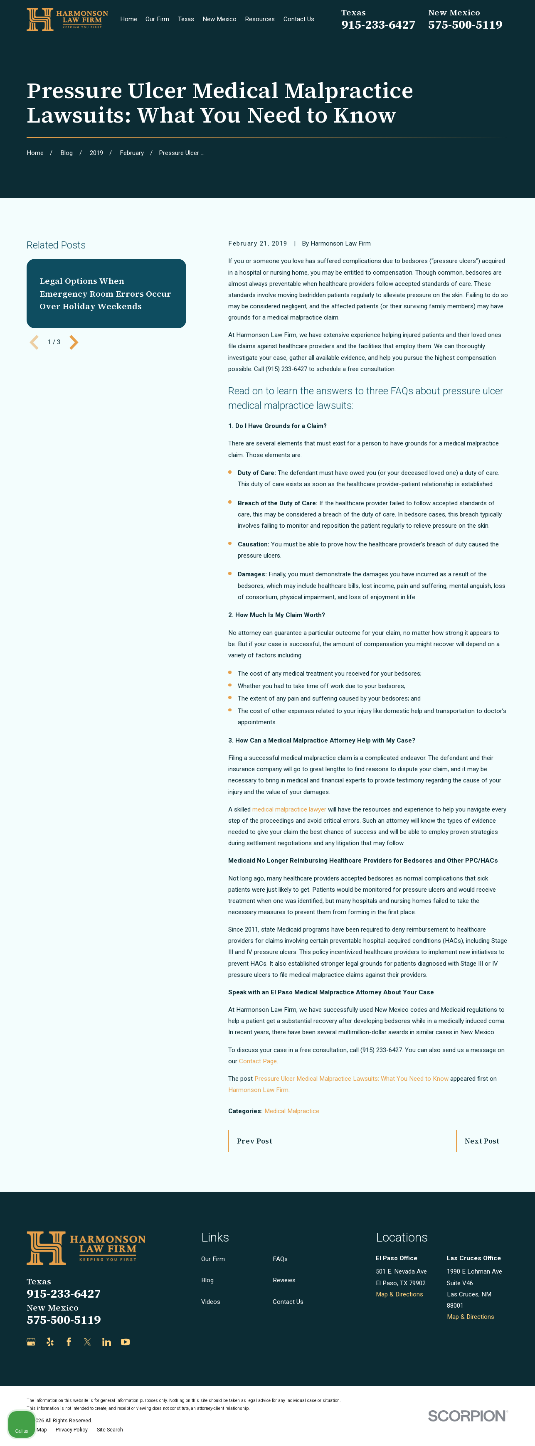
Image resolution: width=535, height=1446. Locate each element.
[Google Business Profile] (31, 1342)
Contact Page (258, 1061)
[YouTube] (125, 1342)
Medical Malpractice (291, 1111)
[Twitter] (87, 1342)
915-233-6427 (378, 24)
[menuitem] (37, 1430)
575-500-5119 (465, 24)
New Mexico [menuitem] (219, 19)
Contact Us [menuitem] (299, 19)
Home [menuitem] (128, 19)
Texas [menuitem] (186, 19)
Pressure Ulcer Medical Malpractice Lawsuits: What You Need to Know (351, 1078)
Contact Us (288, 1302)
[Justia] (144, 1342)
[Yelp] (50, 1342)
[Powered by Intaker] (464, 1428)
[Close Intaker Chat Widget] (507, 1180)
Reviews (284, 1280)
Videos (210, 1302)
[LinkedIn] (106, 1342)
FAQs (280, 1259)
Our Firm (213, 1259)
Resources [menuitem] (260, 19)
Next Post (482, 1141)
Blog (207, 1280)
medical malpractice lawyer (289, 809)
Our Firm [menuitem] (157, 19)
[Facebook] (68, 1342)
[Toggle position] (490, 1180)
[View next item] (74, 342)
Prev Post (254, 1141)
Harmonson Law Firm (258, 1090)
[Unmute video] (387, 1180)
